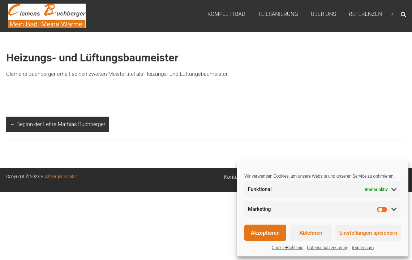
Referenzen (365, 14)
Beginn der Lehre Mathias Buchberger (58, 124)
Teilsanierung (278, 14)
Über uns (323, 14)
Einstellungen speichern (368, 233)
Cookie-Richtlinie (287, 247)
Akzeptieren (265, 233)
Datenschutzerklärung (327, 247)
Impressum (363, 247)
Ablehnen (310, 233)
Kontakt (233, 177)
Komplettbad (226, 14)
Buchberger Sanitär (59, 176)
